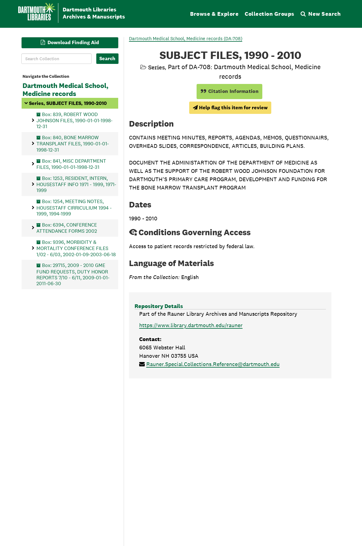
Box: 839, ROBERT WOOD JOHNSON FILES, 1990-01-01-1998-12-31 (74, 120)
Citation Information (229, 91)
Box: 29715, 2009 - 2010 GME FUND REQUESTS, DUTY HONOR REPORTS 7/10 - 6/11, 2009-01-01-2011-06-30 (73, 274)
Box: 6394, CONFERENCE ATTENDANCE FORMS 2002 (66, 227)
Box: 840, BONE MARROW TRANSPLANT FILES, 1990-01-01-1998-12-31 (72, 143)
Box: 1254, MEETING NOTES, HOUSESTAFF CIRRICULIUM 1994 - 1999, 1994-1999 (74, 207)
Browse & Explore (214, 13)
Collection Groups (269, 13)
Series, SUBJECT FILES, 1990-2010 (68, 103)
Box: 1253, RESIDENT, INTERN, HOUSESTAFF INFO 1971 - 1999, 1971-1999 (76, 184)
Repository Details (159, 306)
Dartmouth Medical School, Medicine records (65, 90)
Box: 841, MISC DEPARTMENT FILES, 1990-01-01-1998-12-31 (71, 163)
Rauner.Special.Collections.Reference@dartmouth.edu (213, 364)
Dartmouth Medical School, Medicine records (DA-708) (185, 38)
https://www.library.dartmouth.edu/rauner (191, 325)
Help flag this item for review (230, 107)
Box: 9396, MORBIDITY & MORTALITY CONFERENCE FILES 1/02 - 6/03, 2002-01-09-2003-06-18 (76, 248)
